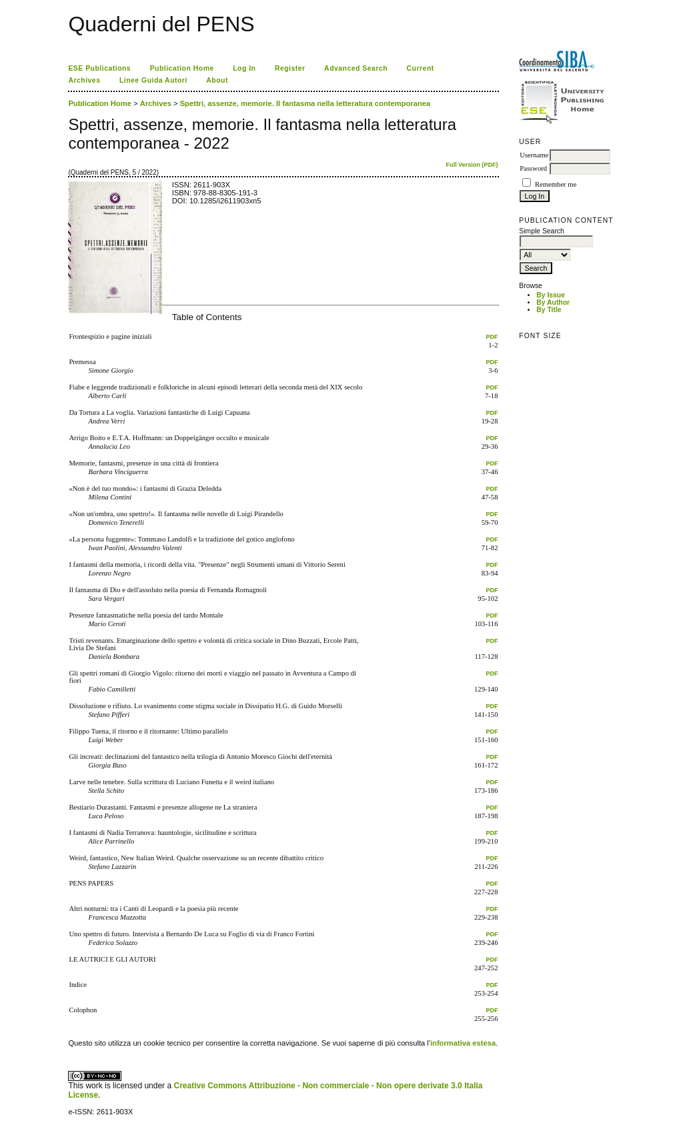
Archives (84, 80)
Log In (244, 68)
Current (420, 68)
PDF (492, 336)
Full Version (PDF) (472, 164)
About (217, 80)
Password (533, 168)
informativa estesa (463, 1043)
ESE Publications (99, 68)
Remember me (555, 184)
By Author (553, 302)
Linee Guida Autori (153, 80)
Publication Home (182, 68)
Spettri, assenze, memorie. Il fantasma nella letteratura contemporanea (305, 103)
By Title (548, 309)
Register (290, 68)
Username (534, 155)
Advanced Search (356, 68)
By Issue (550, 295)
